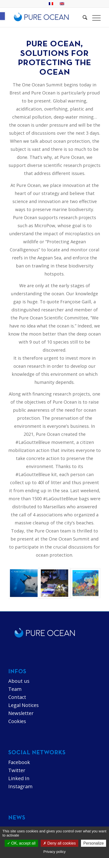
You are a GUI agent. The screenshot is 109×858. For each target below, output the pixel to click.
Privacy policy (54, 851)
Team (14, 689)
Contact (17, 697)
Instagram (20, 786)
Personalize (93, 843)
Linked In (19, 778)
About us (19, 681)
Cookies (17, 721)
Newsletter (21, 713)
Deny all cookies (59, 843)
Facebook (19, 762)
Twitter (16, 770)
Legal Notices (23, 705)
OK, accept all (21, 843)
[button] (2, 16)
